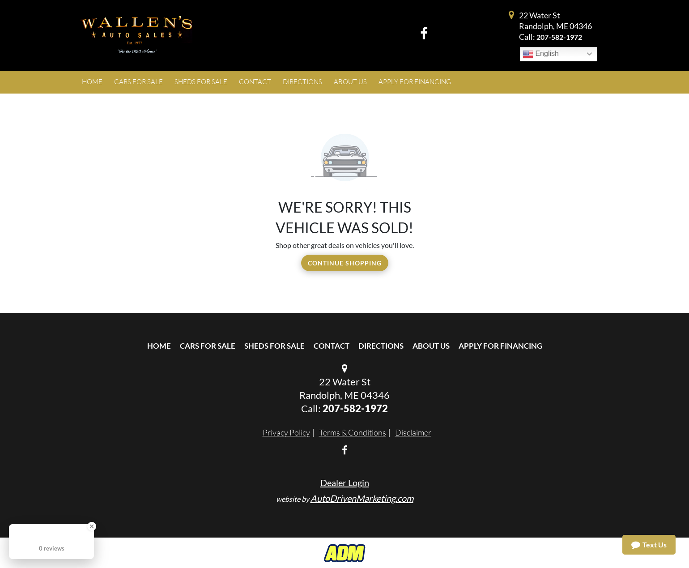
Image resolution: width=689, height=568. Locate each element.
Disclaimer (413, 432)
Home (159, 345)
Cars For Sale (207, 345)
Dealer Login (344, 482)
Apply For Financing (500, 345)
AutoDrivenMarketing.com (361, 498)
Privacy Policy (286, 432)
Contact (331, 345)
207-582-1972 (559, 37)
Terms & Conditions (352, 432)
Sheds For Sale (274, 345)
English (541, 54)
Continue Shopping (345, 263)
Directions (381, 345)
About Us (431, 345)
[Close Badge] (91, 526)
